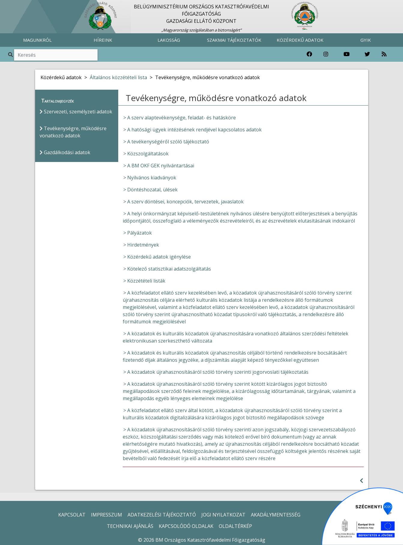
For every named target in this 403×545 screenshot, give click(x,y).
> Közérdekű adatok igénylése (157, 256)
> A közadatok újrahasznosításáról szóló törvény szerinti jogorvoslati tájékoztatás (215, 372)
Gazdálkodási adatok (65, 152)
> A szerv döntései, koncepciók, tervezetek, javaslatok (183, 201)
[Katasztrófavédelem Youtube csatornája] (346, 54)
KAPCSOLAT (72, 514)
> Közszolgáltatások (146, 153)
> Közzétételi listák (144, 280)
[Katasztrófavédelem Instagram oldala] (326, 54)
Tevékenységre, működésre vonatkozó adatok (73, 132)
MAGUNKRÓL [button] (37, 40)
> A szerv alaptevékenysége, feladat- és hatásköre (179, 117)
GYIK (365, 40)
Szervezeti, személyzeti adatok (76, 111)
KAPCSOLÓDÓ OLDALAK (186, 526)
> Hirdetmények (141, 244)
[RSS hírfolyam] (384, 54)
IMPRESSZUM (106, 514)
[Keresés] (56, 55)
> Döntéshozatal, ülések (150, 189)
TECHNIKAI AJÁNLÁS (130, 526)
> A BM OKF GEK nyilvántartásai (158, 165)
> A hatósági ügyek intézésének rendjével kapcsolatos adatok (192, 129)
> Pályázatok (137, 232)
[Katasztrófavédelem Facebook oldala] (309, 54)
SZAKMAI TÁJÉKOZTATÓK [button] (234, 40)
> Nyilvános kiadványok (149, 177)
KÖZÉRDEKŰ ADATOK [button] (300, 40)
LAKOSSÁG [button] (169, 40)
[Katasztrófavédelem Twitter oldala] (367, 54)
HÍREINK (103, 40)
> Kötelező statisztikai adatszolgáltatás (167, 268)
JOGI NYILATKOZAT (223, 514)
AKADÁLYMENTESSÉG (275, 514)
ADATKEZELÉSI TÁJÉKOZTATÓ (162, 514)
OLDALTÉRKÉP (235, 526)
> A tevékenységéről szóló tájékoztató (166, 141)
